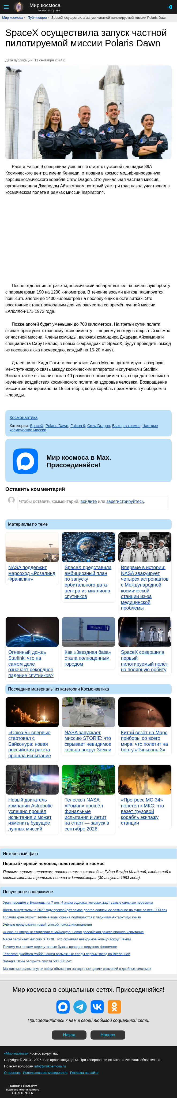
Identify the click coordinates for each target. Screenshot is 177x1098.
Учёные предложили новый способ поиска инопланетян (47, 924)
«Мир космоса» (16, 1053)
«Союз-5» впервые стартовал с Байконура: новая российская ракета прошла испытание (73, 932)
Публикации (37, 18)
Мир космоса (12, 18)
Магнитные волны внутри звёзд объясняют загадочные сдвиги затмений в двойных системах (77, 969)
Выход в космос (126, 426)
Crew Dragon (98, 426)
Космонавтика (24, 417)
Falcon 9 (77, 426)
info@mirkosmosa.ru (50, 1066)
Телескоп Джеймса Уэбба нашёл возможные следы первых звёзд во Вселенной (66, 954)
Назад (69, 1035)
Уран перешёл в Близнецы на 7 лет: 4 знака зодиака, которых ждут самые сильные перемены (78, 902)
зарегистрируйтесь (125, 501)
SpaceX (36, 426)
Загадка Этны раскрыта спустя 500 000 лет (37, 961)
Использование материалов (45, 1073)
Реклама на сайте (84, 1073)
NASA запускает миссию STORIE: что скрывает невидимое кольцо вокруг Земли (67, 939)
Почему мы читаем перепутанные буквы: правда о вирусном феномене (60, 947)
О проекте (12, 1073)
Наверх (108, 1035)
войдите (89, 501)
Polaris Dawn (57, 426)
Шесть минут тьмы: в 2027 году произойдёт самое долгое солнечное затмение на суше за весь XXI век (85, 910)
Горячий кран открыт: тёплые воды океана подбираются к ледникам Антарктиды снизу (72, 917)
